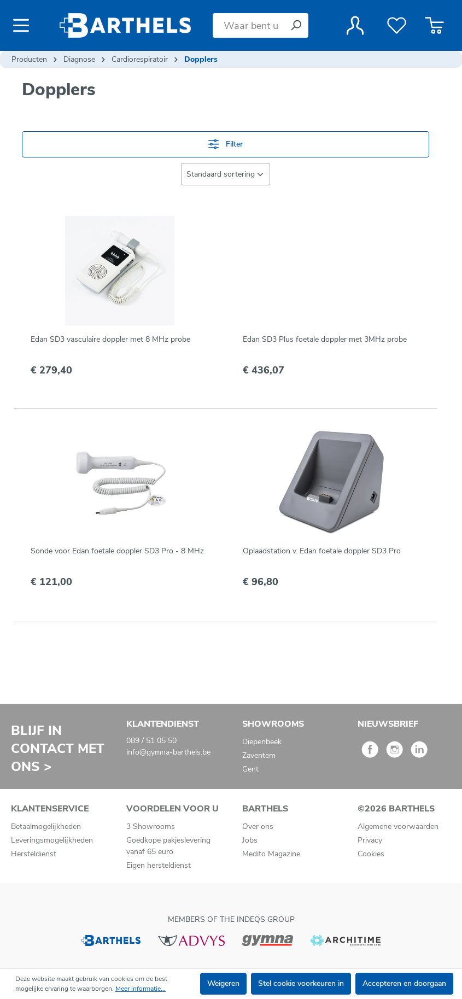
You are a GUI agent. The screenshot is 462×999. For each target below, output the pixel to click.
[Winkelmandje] (434, 25)
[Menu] (24, 25)
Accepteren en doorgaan (404, 983)
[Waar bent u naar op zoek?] (248, 25)
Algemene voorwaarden (398, 826)
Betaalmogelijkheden (46, 826)
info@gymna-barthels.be (168, 752)
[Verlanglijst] (396, 25)
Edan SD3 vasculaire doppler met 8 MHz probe (110, 339)
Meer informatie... (140, 988)
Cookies (371, 854)
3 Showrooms (150, 826)
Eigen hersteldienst (158, 865)
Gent (250, 769)
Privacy (370, 840)
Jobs (250, 840)
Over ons (257, 826)
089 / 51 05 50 (151, 740)
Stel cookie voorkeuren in (301, 983)
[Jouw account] (355, 25)
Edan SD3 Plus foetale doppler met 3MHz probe (325, 339)
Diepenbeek (262, 742)
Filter (225, 144)
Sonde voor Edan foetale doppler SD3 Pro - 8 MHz (117, 551)
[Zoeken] (295, 25)
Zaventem (259, 755)
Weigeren (223, 983)
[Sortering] (225, 174)
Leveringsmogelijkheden (52, 840)
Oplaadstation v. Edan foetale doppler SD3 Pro (322, 551)
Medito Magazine (271, 854)
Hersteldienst (33, 854)
